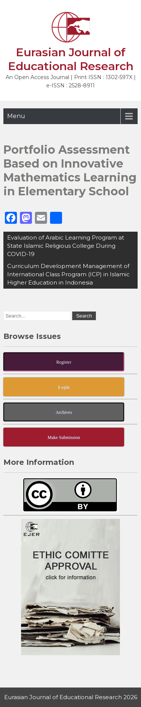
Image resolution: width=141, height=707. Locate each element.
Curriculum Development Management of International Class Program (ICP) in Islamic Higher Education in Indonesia (68, 274)
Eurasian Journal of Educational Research (70, 59)
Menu (16, 116)
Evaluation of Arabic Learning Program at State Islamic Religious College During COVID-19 (65, 246)
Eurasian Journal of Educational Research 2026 (70, 697)
